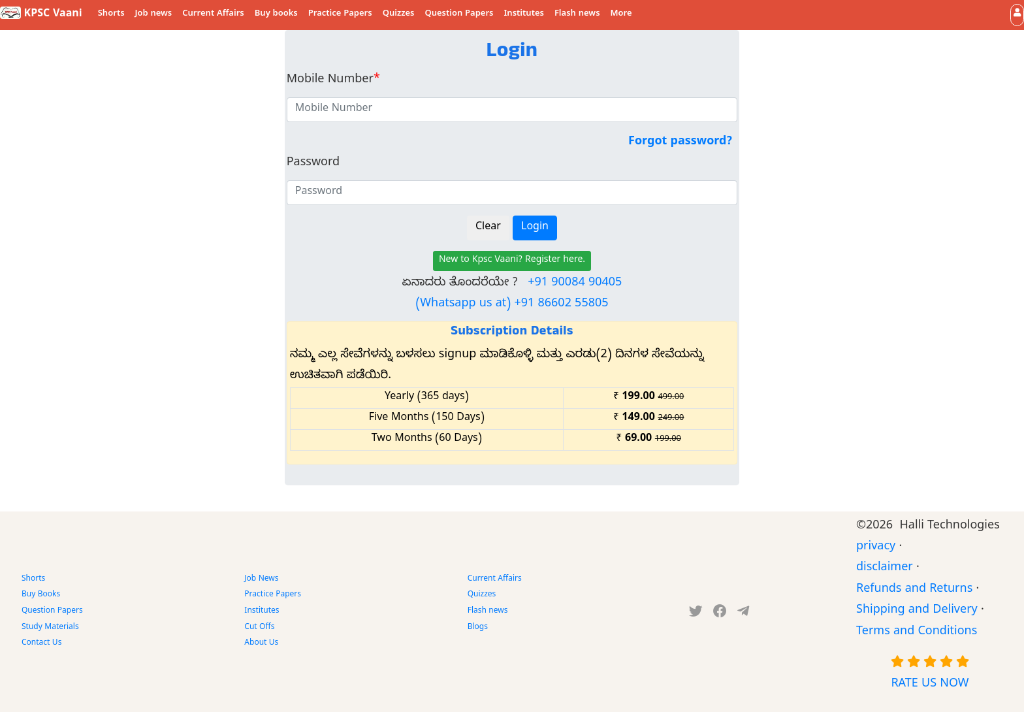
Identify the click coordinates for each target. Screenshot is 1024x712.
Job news (153, 14)
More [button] (621, 14)
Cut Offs (259, 628)
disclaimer (884, 568)
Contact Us (41, 643)
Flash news (577, 14)
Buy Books (41, 595)
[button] (1017, 14)
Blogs (478, 628)
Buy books (276, 14)
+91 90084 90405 (575, 284)
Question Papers (458, 14)
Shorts (111, 14)
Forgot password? (680, 143)
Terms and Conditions (916, 632)
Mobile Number (333, 81)
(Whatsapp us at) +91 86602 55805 (511, 305)
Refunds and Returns (914, 590)
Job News (261, 579)
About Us (261, 643)
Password (313, 163)
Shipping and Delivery (917, 611)
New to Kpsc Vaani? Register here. (512, 261)
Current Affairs (213, 14)
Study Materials (50, 628)
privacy (875, 548)
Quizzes (399, 14)
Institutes (524, 14)
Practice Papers (340, 14)
